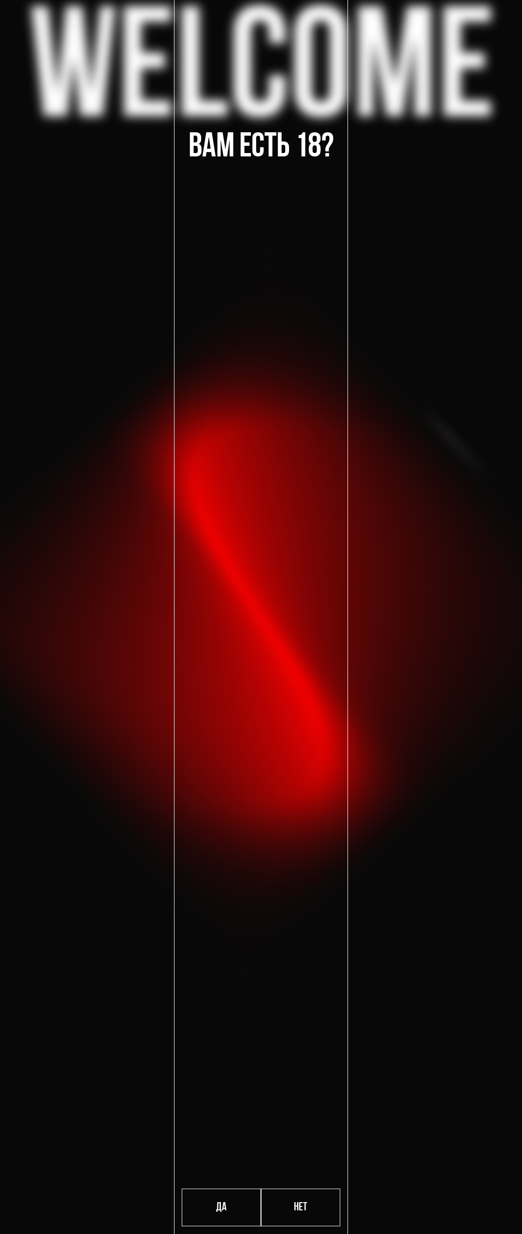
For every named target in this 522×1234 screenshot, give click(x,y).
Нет (300, 1207)
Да (221, 1207)
